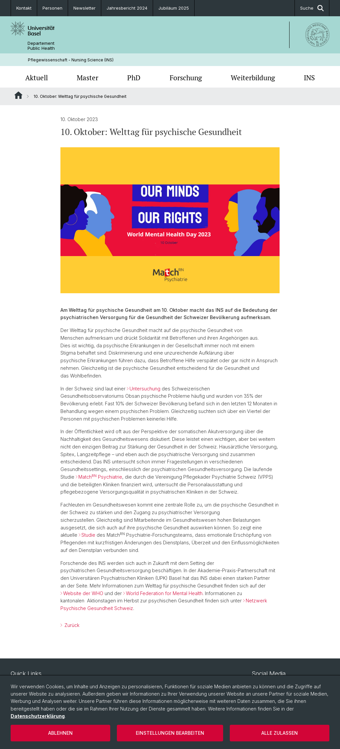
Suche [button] (312, 8)
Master (87, 77)
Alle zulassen (279, 733)
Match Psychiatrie (100, 477)
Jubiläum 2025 (173, 8)
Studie (88, 535)
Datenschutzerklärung (38, 716)
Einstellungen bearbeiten (170, 733)
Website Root (18, 95)
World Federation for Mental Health (164, 593)
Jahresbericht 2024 (127, 8)
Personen (52, 8)
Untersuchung (144, 388)
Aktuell (36, 77)
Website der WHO (83, 593)
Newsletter (84, 8)
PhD (133, 77)
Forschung (186, 77)
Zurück (71, 625)
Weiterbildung (253, 77)
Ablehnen (60, 733)
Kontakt (24, 8)
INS (309, 77)
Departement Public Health (41, 46)
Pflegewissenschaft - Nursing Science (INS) (71, 59)
